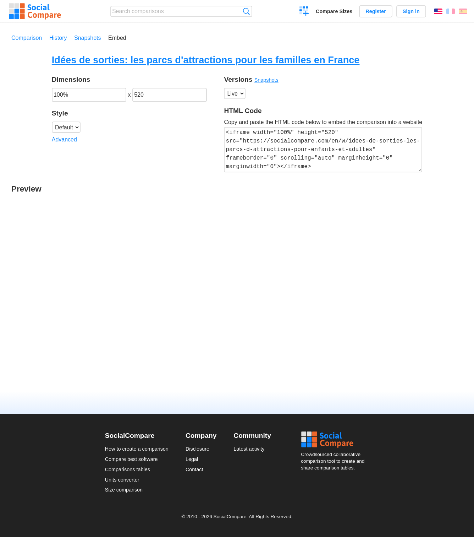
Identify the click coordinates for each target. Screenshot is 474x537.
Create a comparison (304, 12)
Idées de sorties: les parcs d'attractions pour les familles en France (206, 59)
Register (375, 11)
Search (246, 11)
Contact (194, 469)
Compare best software (131, 459)
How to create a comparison (137, 449)
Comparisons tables (127, 469)
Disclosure (197, 449)
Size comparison (124, 490)
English (438, 11)
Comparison (26, 38)
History (58, 38)
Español (463, 11)
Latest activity (248, 449)
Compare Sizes (334, 11)
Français (450, 11)
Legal (192, 459)
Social (335, 439)
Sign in (411, 11)
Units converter (122, 480)
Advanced (64, 139)
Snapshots (87, 38)
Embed (117, 38)
